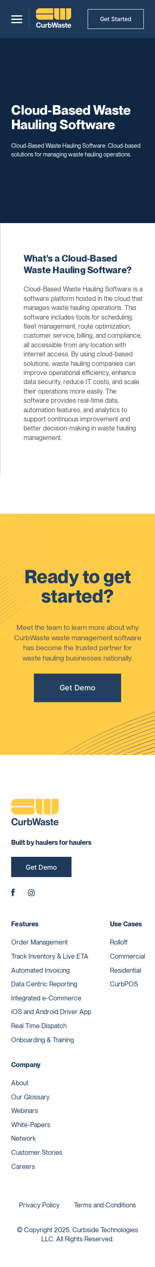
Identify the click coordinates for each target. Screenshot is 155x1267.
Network (23, 1138)
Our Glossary (30, 1097)
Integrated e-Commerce (46, 998)
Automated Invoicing (40, 970)
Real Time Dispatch (39, 1026)
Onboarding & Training (42, 1040)
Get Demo (77, 689)
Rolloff (119, 942)
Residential (125, 970)
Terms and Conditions (105, 1205)
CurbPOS (124, 984)
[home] (54, 19)
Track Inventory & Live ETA (49, 956)
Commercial (127, 956)
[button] (16, 19)
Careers (23, 1167)
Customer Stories (36, 1152)
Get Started (115, 18)
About (20, 1083)
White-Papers (30, 1125)
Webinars (24, 1111)
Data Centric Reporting (44, 984)
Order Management (39, 942)
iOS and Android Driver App (51, 1012)
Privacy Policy (39, 1205)
